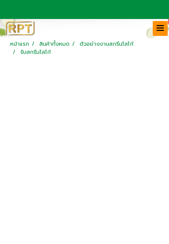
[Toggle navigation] (160, 28)
